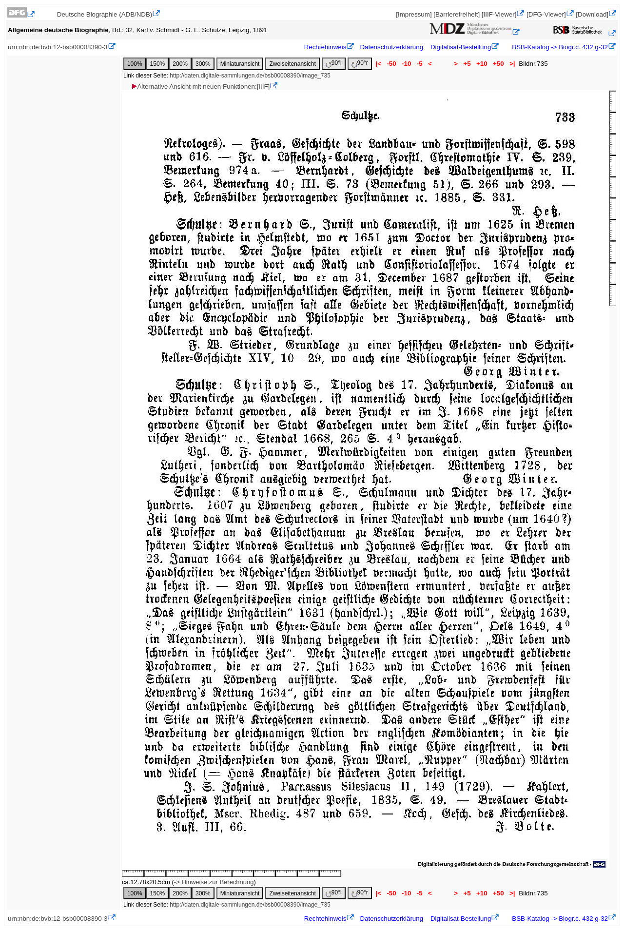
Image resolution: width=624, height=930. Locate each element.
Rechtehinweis (325, 47)
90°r (359, 63)
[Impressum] (413, 14)
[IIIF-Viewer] (499, 14)
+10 (481, 63)
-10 (406, 63)
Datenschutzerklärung (391, 47)
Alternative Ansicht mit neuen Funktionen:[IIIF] (200, 86)
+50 (498, 63)
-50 (391, 63)
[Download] (592, 14)
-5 (419, 63)
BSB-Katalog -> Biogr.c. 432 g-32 (559, 47)
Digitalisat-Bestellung (460, 47)
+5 (467, 63)
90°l (334, 63)
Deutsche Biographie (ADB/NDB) (105, 14)
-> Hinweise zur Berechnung (214, 882)
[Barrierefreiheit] (456, 14)
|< (378, 63)
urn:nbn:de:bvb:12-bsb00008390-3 (58, 47)
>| (512, 63)
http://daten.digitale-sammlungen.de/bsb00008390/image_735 (250, 75)
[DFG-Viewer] (546, 14)
